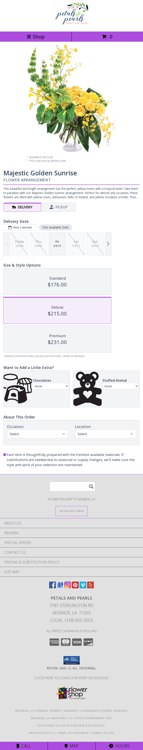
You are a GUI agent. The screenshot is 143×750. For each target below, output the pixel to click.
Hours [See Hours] (119, 746)
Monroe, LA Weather (48, 718)
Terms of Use (103, 733)
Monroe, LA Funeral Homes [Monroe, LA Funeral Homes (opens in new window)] (38, 711)
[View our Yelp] (90, 587)
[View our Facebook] (52, 587)
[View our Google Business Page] (60, 587)
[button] (71, 660)
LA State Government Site (90, 718)
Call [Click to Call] (24, 746)
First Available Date (55, 227)
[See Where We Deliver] (71, 511)
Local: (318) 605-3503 (71, 620)
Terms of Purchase (73, 733)
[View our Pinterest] (75, 587)
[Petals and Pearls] (71, 25)
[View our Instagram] (67, 587)
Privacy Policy (41, 733)
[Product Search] (72, 486)
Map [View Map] (71, 746)
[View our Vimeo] (83, 587)
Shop (36, 36)
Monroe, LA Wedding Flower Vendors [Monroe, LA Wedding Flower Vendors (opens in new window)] (96, 711)
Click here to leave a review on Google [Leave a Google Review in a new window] (71, 677)
